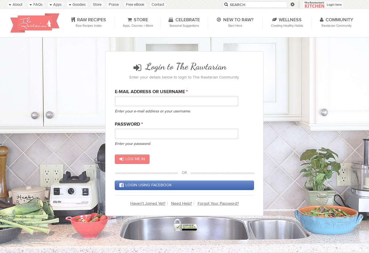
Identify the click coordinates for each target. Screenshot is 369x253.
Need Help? (181, 203)
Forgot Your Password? (218, 203)
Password (129, 124)
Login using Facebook (145, 185)
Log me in (132, 159)
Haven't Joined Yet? (147, 203)
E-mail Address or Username (151, 92)
